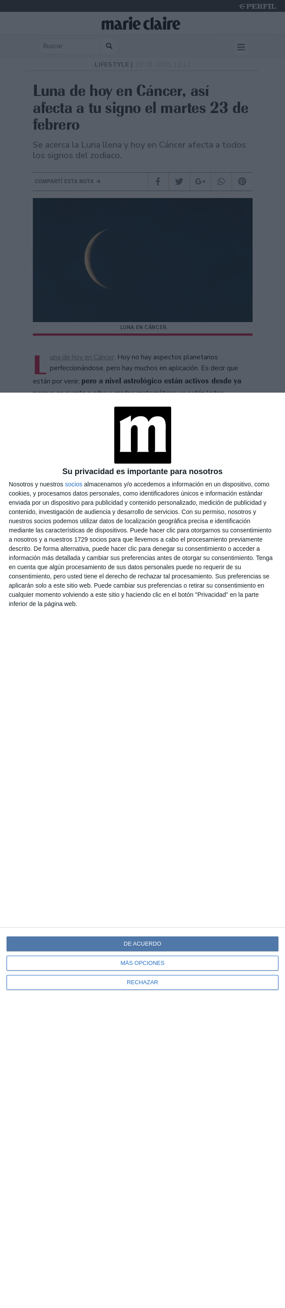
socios (73, 484)
